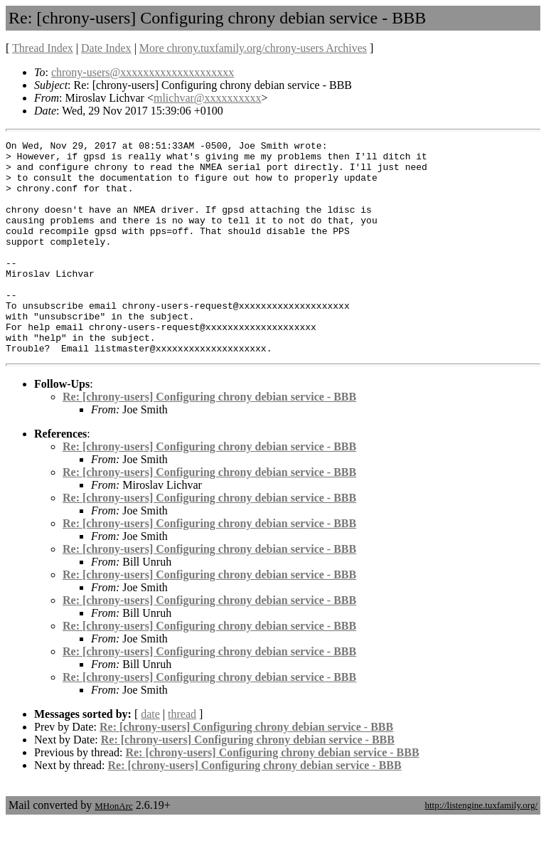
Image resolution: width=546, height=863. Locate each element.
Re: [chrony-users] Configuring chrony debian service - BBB (209, 439)
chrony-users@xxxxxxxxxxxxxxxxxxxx (142, 72)
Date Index (106, 48)
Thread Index (42, 48)
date (150, 757)
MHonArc (113, 848)
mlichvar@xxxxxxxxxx (208, 98)
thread (182, 757)
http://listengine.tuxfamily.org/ (480, 847)
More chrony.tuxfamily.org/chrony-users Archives (253, 48)
